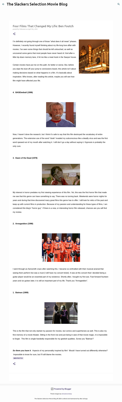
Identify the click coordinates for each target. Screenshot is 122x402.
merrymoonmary (67, 393)
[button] (14, 34)
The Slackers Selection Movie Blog (37, 4)
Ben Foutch (18, 358)
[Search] (70, 4)
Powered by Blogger (61, 389)
